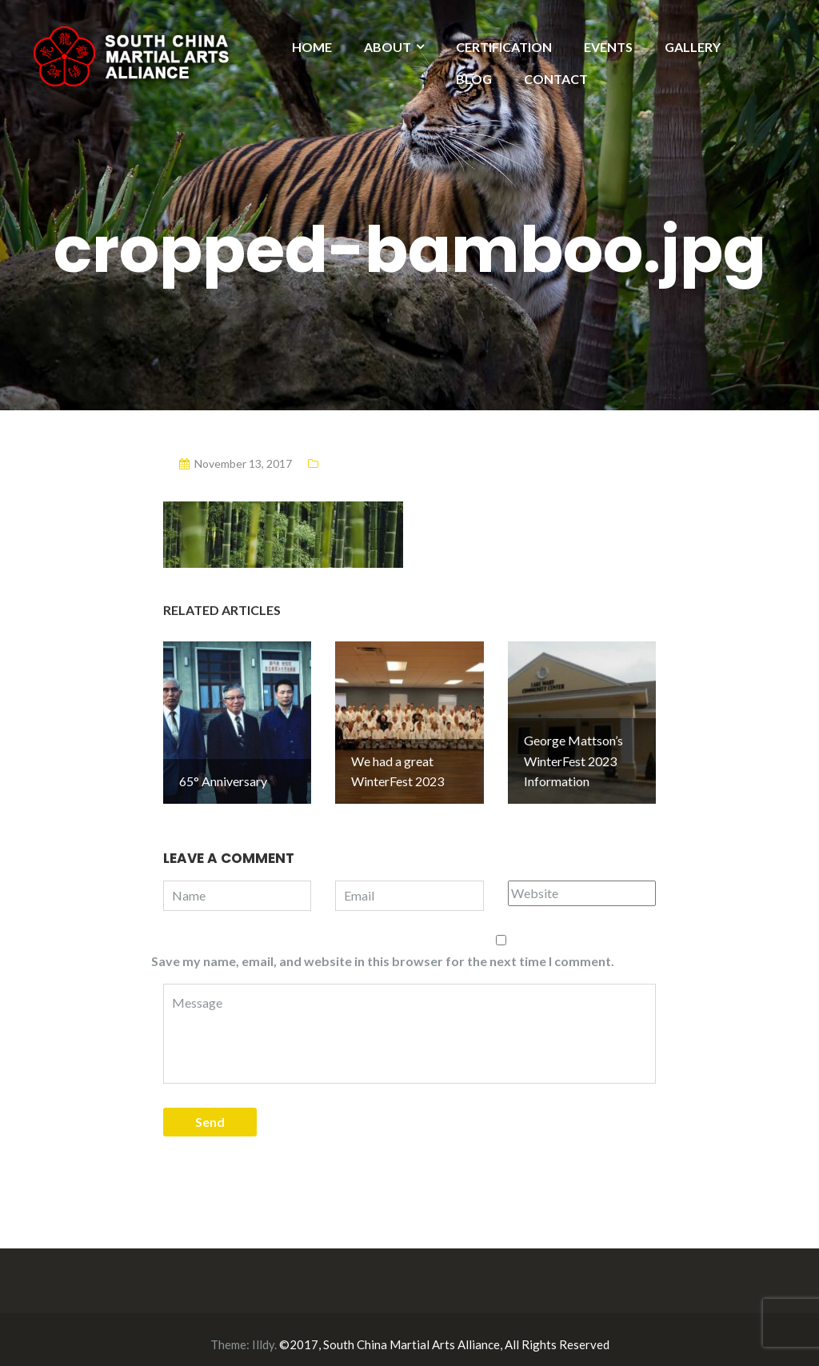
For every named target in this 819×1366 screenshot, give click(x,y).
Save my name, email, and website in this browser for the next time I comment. (382, 951)
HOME (312, 46)
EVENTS (608, 46)
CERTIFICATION (504, 46)
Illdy (263, 1335)
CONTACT (556, 78)
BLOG (474, 78)
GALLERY (693, 46)
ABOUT (387, 46)
